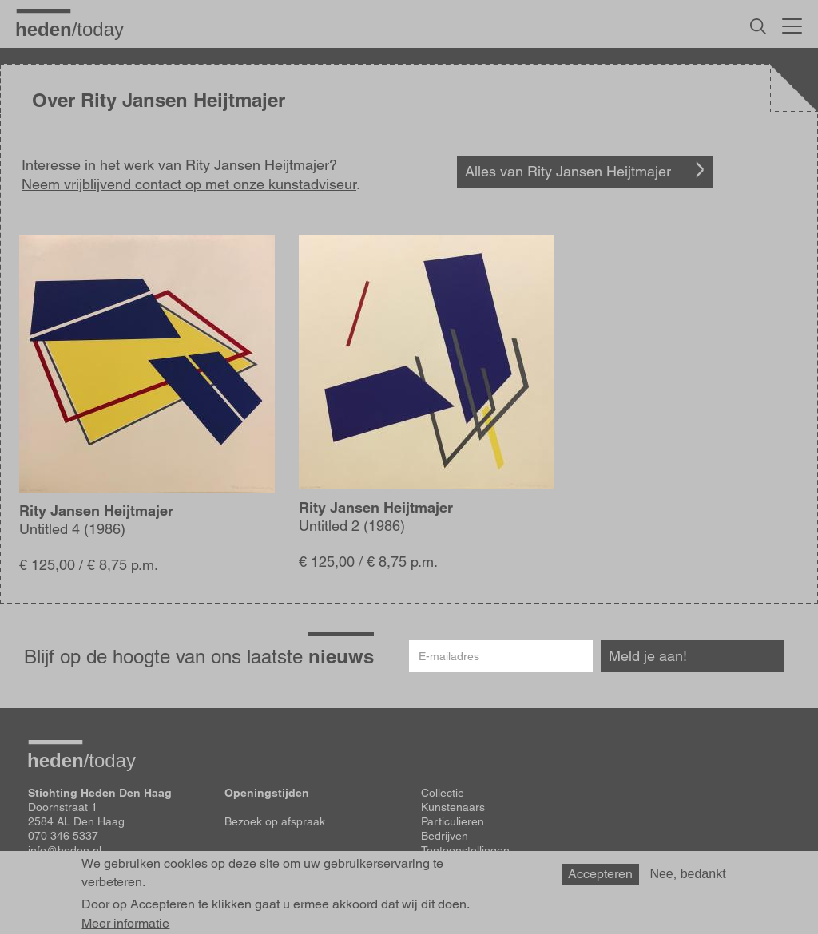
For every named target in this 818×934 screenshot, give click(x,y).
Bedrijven (444, 835)
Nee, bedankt (687, 874)
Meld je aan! (648, 655)
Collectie (442, 792)
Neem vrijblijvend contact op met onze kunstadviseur (189, 184)
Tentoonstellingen (465, 850)
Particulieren (452, 821)
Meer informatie (125, 923)
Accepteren (600, 873)
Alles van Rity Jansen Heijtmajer (568, 171)
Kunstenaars (453, 807)
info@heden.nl (64, 850)
